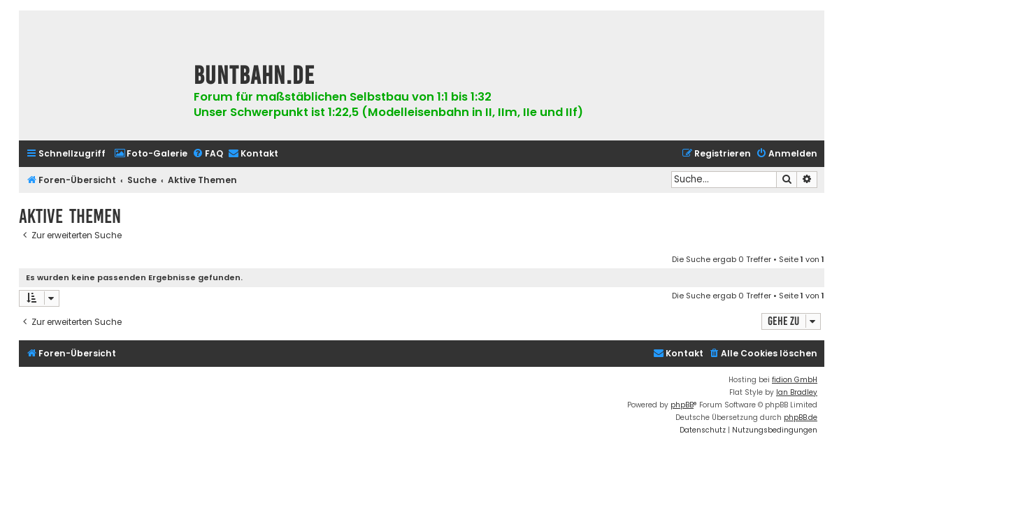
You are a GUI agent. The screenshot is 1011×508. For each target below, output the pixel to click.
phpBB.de (800, 417)
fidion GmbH (794, 380)
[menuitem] (150, 154)
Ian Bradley (796, 392)
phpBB (682, 405)
